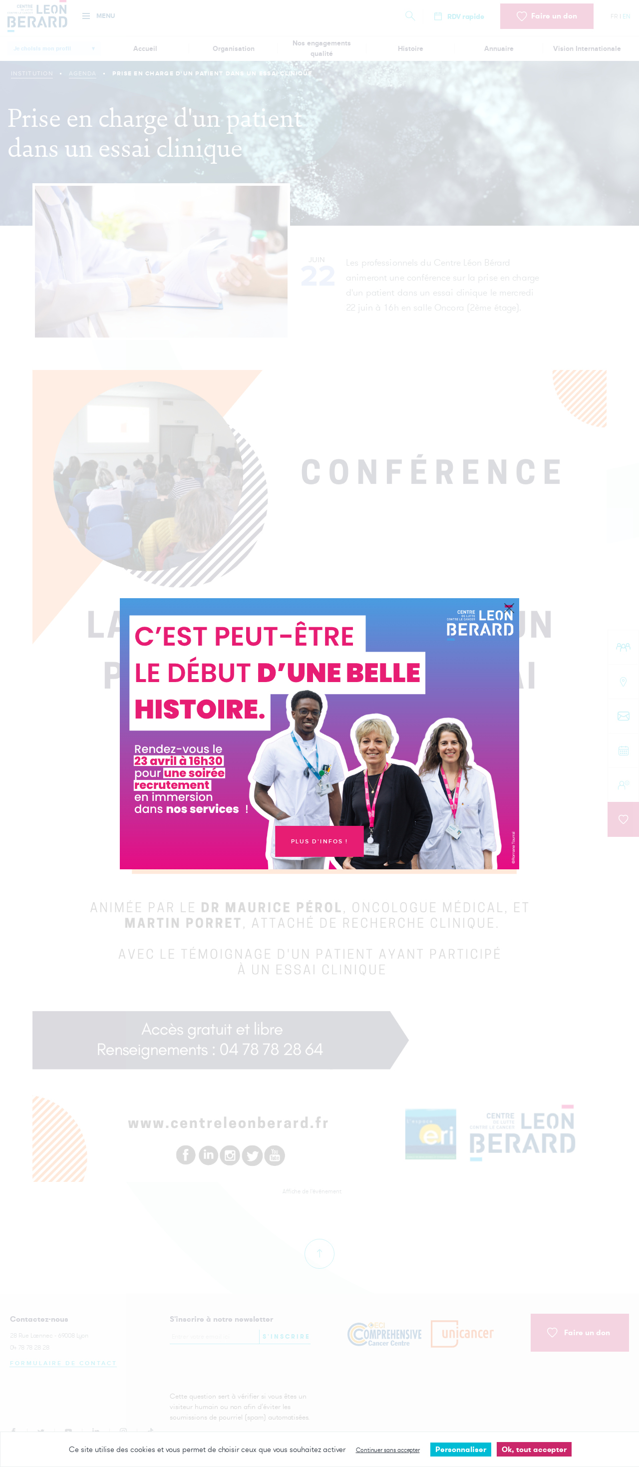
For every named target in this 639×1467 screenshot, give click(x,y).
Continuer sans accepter (388, 1450)
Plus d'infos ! (319, 841)
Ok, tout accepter (534, 1449)
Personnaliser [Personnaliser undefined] (460, 1449)
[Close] (509, 608)
